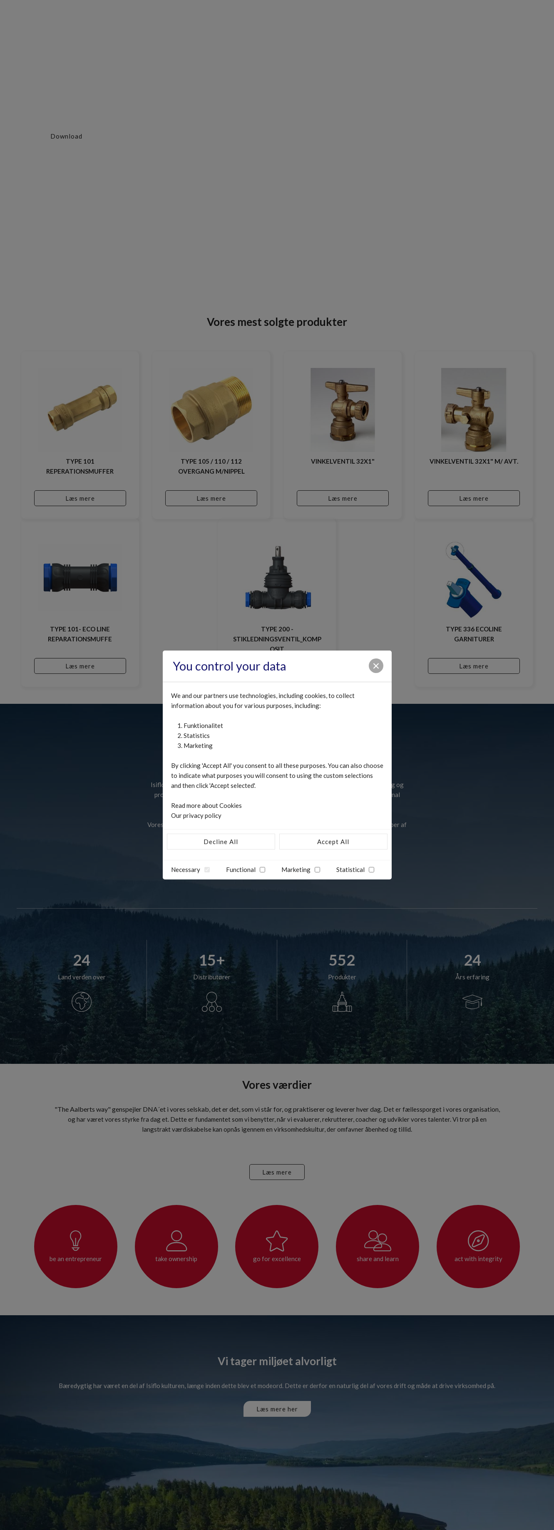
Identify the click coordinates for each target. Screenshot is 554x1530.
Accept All (333, 841)
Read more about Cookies (206, 805)
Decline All (221, 841)
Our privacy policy (196, 815)
